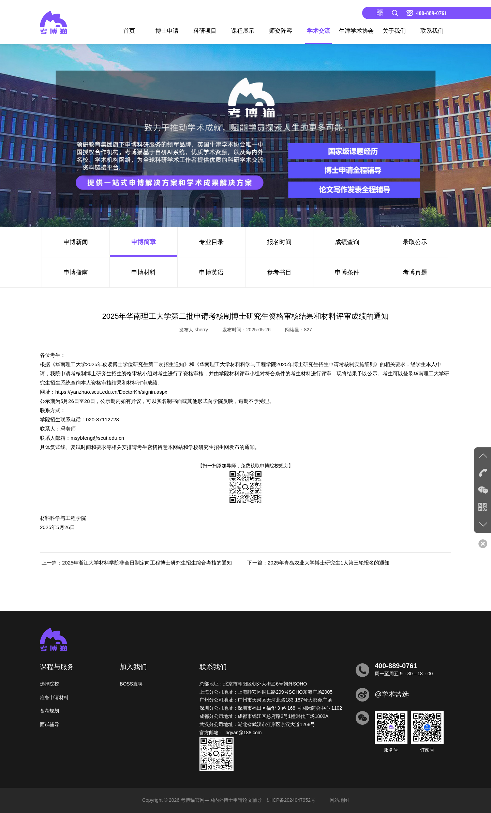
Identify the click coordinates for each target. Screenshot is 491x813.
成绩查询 (347, 242)
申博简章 (143, 242)
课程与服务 (57, 667)
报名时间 (279, 242)
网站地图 (339, 800)
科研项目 (205, 31)
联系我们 (432, 31)
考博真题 (415, 272)
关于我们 (394, 31)
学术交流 (318, 31)
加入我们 (133, 667)
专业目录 (211, 242)
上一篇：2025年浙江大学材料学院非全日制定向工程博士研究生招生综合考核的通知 (137, 563)
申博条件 (347, 272)
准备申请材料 (54, 697)
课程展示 (242, 31)
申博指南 (75, 272)
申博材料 (143, 272)
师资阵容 (280, 31)
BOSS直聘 (131, 684)
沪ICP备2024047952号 (291, 800)
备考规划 (49, 710)
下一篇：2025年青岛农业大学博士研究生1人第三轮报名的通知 (318, 563)
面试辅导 (49, 724)
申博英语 (211, 272)
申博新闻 (75, 242)
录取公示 (415, 242)
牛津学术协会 (356, 31)
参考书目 (279, 272)
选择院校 (49, 684)
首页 (129, 31)
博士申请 (167, 31)
